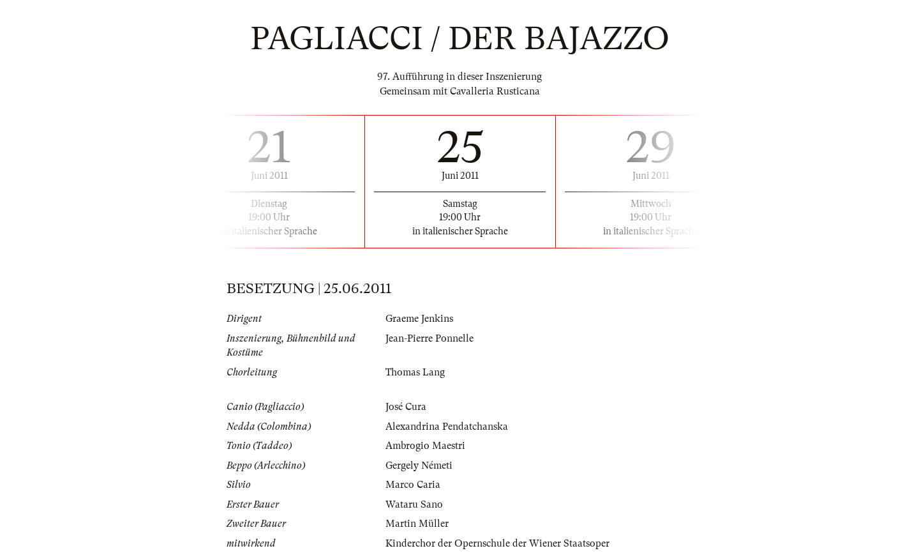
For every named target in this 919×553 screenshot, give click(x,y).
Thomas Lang (415, 372)
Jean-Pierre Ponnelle (429, 338)
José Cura (405, 407)
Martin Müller (417, 523)
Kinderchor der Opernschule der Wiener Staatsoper (497, 543)
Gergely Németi (418, 465)
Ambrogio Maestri (425, 445)
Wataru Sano (414, 504)
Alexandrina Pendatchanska (446, 426)
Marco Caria (412, 484)
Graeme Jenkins (419, 318)
